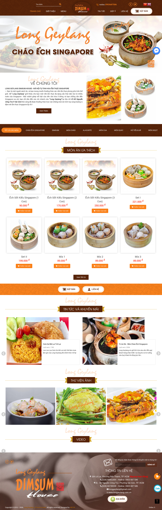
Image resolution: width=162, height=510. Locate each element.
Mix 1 (62, 256)
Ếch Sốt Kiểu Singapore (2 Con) (62, 199)
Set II (24, 256)
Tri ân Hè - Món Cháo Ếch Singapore (133, 344)
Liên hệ (124, 11)
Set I (138, 197)
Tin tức (101, 11)
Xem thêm (44, 111)
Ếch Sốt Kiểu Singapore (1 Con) (24, 199)
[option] (43, 341)
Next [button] (158, 353)
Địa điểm (117, 499)
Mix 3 (138, 256)
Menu (63, 11)
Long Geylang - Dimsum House (35, 507)
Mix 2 (100, 256)
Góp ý (113, 11)
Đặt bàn (141, 11)
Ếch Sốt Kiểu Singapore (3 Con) (100, 199)
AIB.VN (72, 507)
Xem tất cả (81, 277)
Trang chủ (35, 11)
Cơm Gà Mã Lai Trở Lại (52, 344)
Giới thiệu (50, 11)
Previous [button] (3, 353)
